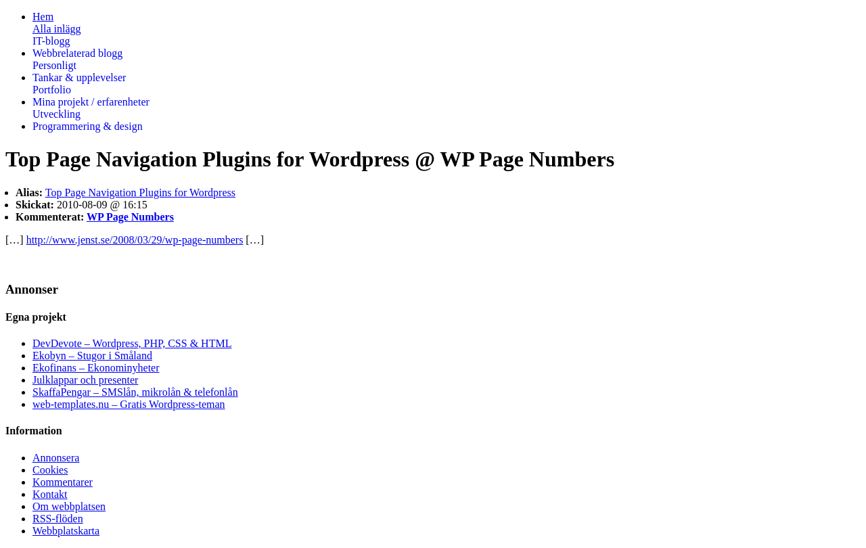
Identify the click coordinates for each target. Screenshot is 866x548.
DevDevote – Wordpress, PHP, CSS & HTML (131, 343)
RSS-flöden (57, 518)
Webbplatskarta (65, 530)
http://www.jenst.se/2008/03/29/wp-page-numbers (135, 240)
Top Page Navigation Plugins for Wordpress (140, 192)
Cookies (50, 470)
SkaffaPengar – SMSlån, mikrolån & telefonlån (135, 392)
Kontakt (50, 494)
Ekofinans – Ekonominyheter (96, 367)
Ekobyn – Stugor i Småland (92, 355)
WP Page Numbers (130, 217)
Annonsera (55, 457)
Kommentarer (62, 482)
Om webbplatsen (69, 506)
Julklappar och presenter (85, 380)
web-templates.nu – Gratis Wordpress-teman (128, 404)
